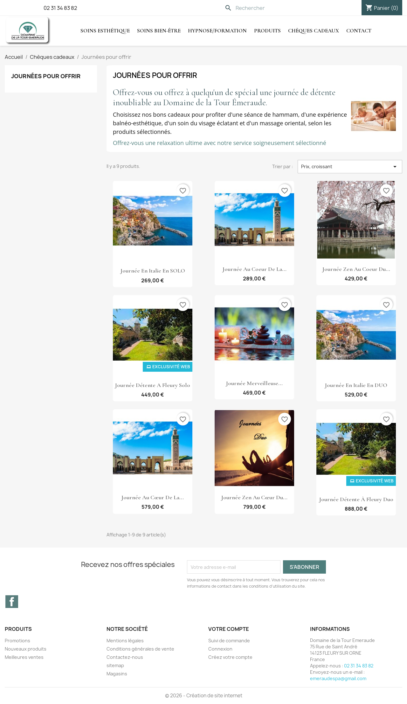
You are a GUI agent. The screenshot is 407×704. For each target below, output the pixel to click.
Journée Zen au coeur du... (356, 269)
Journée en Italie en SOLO (152, 270)
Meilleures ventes (24, 657)
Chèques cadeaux (313, 30)
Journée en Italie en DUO (356, 385)
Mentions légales (125, 641)
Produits (267, 30)
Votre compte (228, 628)
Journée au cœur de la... (152, 497)
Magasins (117, 674)
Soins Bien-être (159, 30)
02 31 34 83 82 (60, 7)
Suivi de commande (229, 641)
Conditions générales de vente (140, 649)
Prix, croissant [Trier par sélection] (350, 166)
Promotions (17, 641)
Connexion (220, 649)
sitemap (115, 665)
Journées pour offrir (45, 76)
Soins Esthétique (105, 30)
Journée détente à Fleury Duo (356, 499)
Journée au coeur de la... (254, 269)
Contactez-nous (125, 657)
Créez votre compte (230, 657)
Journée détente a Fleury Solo (152, 385)
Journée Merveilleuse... (254, 383)
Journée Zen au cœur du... (254, 497)
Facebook (11, 601)
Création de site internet (214, 695)
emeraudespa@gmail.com (338, 678)
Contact (358, 30)
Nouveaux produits (25, 649)
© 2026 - (175, 695)
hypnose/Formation (217, 30)
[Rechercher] (265, 8)
